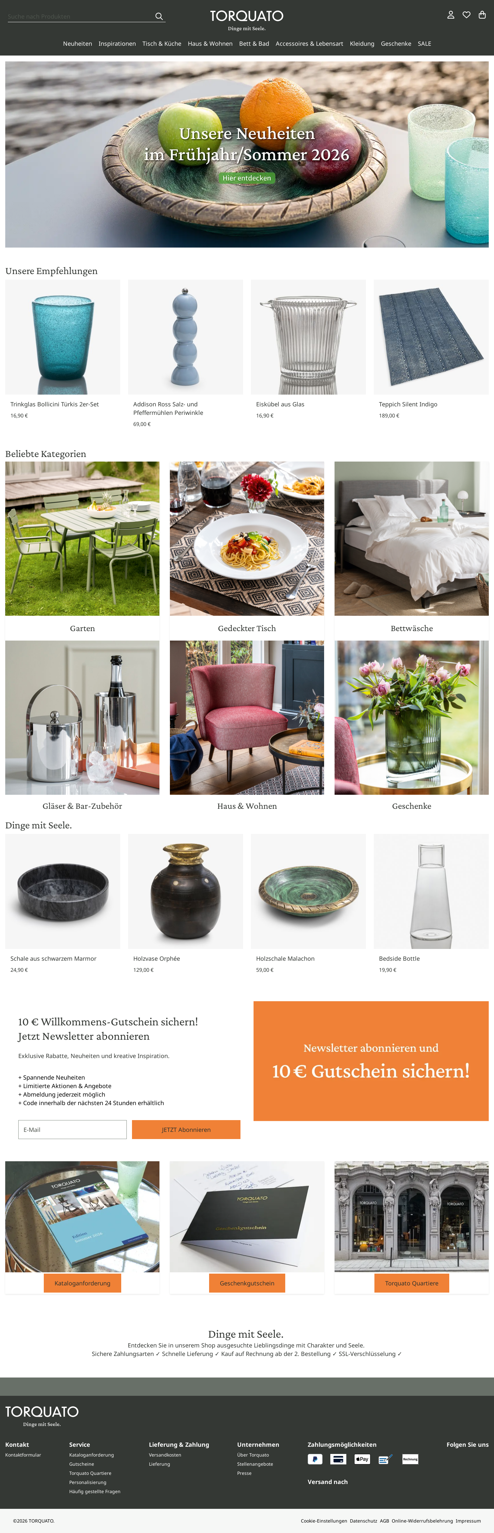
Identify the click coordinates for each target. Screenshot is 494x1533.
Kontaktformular (23, 1455)
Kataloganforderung (82, 1283)
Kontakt (17, 1444)
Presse (244, 1473)
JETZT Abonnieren (186, 1129)
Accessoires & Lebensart (309, 43)
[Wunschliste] (466, 15)
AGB (384, 1521)
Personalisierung (88, 1482)
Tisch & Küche (161, 43)
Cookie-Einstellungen (324, 1521)
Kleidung (362, 43)
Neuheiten (77, 43)
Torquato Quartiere (411, 1283)
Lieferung (159, 1464)
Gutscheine (81, 1464)
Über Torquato (253, 1455)
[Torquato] (247, 20)
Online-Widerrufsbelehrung (422, 1521)
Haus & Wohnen (210, 43)
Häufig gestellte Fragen (95, 1491)
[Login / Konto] (451, 15)
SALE (424, 43)
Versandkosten (165, 1455)
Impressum (468, 1521)
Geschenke (396, 43)
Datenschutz (363, 1521)
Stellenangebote (255, 1464)
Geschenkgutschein (247, 1283)
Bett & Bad (254, 43)
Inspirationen (117, 43)
